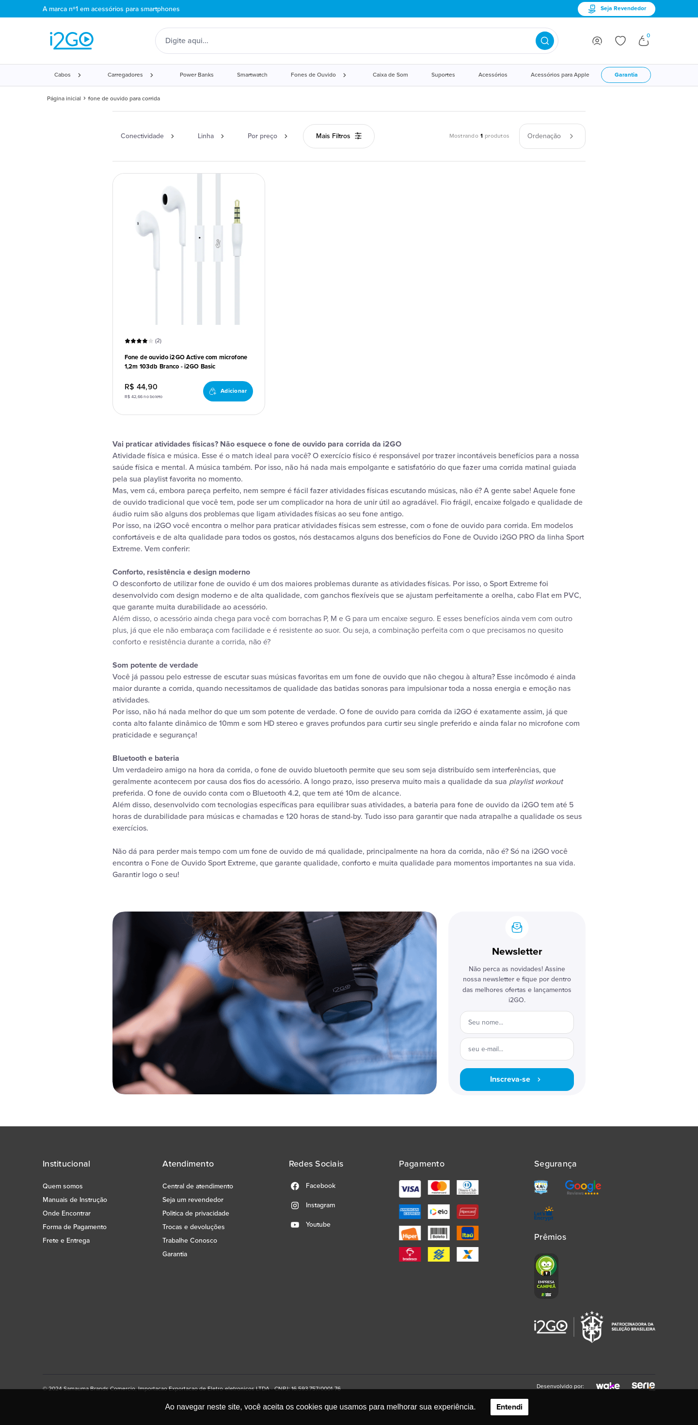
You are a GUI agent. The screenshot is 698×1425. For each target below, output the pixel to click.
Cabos (62, 75)
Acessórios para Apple (560, 75)
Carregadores (125, 75)
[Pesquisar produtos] (545, 41)
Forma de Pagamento (75, 1227)
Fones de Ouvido (313, 75)
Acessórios (493, 75)
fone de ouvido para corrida (124, 98)
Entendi (509, 1407)
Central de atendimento (197, 1186)
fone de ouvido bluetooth (304, 770)
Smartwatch (252, 75)
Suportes (443, 75)
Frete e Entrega (66, 1240)
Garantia (626, 75)
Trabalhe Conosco (189, 1240)
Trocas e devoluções (193, 1227)
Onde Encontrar (67, 1213)
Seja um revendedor (192, 1200)
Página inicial (64, 98)
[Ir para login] (597, 41)
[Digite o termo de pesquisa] (350, 41)
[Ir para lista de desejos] (620, 41)
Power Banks (197, 75)
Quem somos (63, 1186)
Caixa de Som (390, 75)
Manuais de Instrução (75, 1200)
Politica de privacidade (195, 1213)
